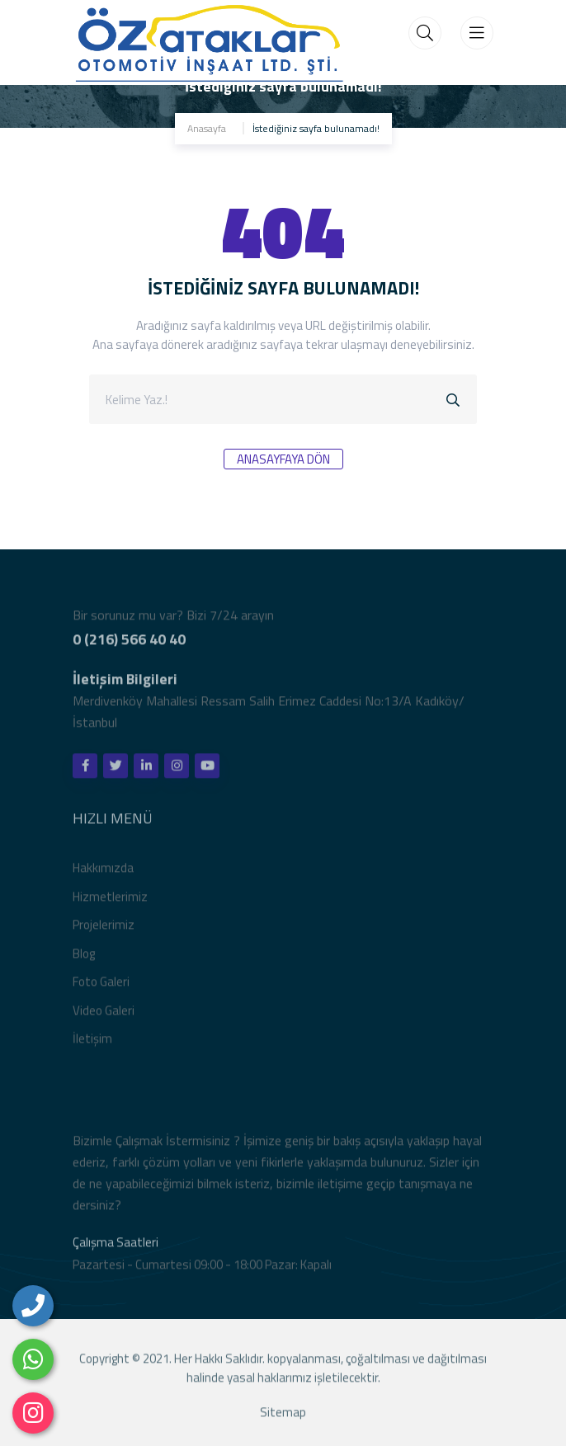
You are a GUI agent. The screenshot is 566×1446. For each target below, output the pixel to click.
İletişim (92, 1042)
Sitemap (283, 1415)
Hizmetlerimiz (110, 899)
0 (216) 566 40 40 (129, 642)
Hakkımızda (103, 871)
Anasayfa (206, 128)
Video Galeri (103, 1013)
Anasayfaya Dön (283, 459)
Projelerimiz (103, 928)
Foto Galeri (101, 985)
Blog (84, 956)
